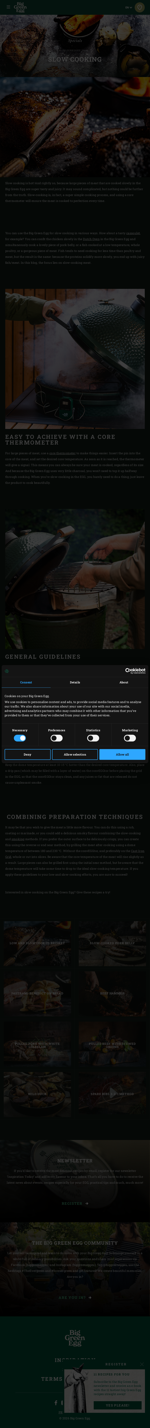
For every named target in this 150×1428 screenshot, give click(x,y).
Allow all (122, 754)
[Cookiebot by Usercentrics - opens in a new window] (127, 671)
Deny (28, 754)
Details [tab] (75, 682)
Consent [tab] (26, 682)
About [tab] (124, 682)
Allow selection (75, 754)
